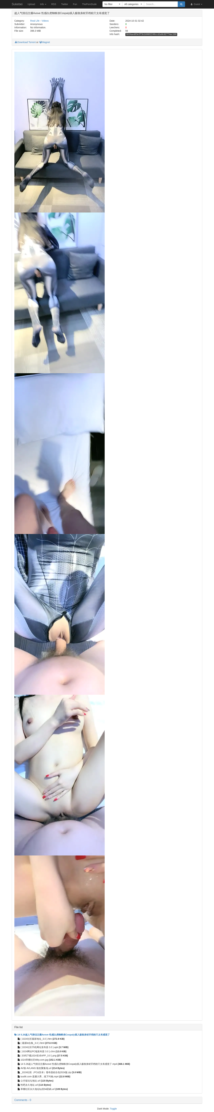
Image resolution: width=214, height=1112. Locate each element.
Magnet (44, 42)
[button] (112, 4)
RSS (53, 4)
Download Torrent (25, 42)
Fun (75, 4)
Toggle (113, 1108)
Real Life (34, 20)
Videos (45, 20)
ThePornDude (89, 4)
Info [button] (43, 4)
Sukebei (17, 4)
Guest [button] (196, 4)
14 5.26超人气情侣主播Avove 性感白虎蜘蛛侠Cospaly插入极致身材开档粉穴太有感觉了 (62, 1034)
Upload (31, 4)
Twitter (64, 4)
